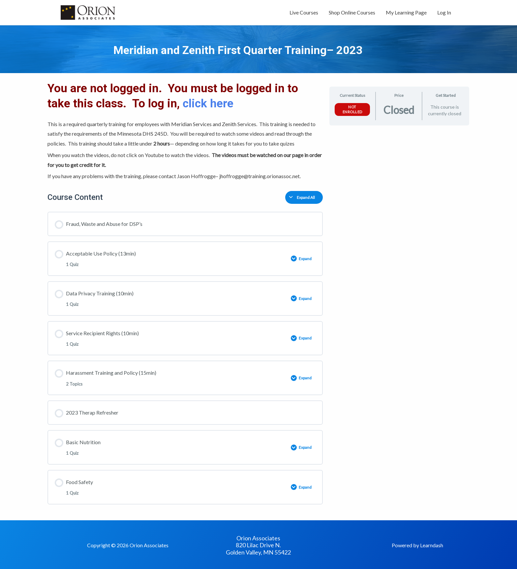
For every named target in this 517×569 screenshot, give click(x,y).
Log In (444, 12)
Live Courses (303, 12)
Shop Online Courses (352, 12)
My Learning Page (406, 12)
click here (209, 103)
